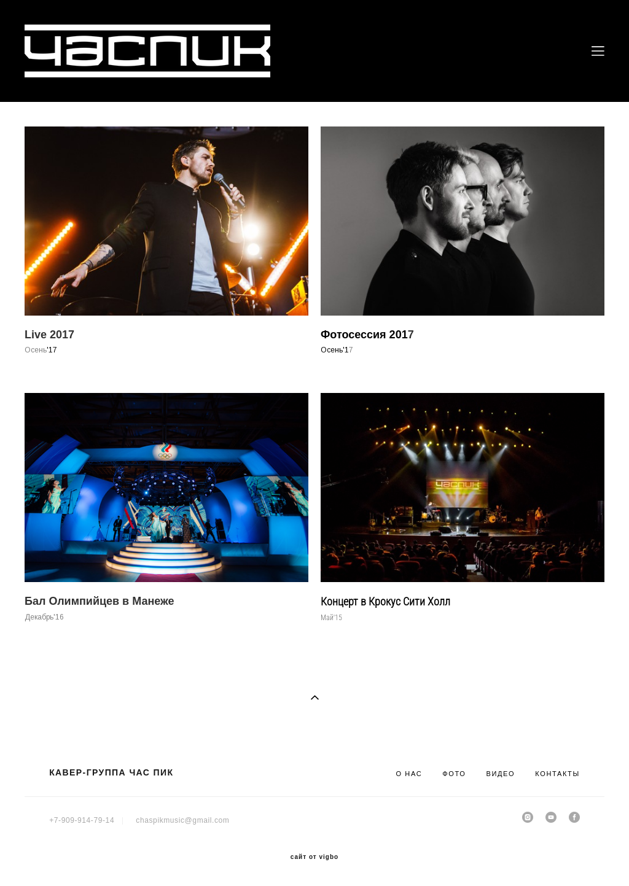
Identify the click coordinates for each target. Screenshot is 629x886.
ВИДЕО (500, 773)
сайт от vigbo (314, 857)
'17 (52, 350)
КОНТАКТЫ (557, 773)
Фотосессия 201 (364, 334)
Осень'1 (335, 350)
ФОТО (454, 773)
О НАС (409, 773)
